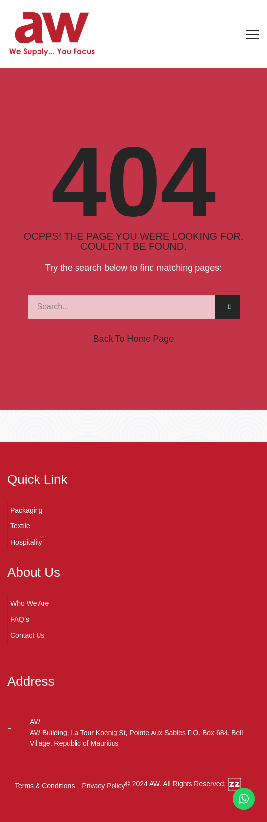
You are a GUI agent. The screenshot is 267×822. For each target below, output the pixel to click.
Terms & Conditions (45, 786)
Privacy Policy (103, 786)
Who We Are (29, 603)
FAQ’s (19, 619)
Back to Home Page (133, 339)
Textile (20, 526)
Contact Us (27, 635)
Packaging (26, 510)
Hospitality (26, 542)
